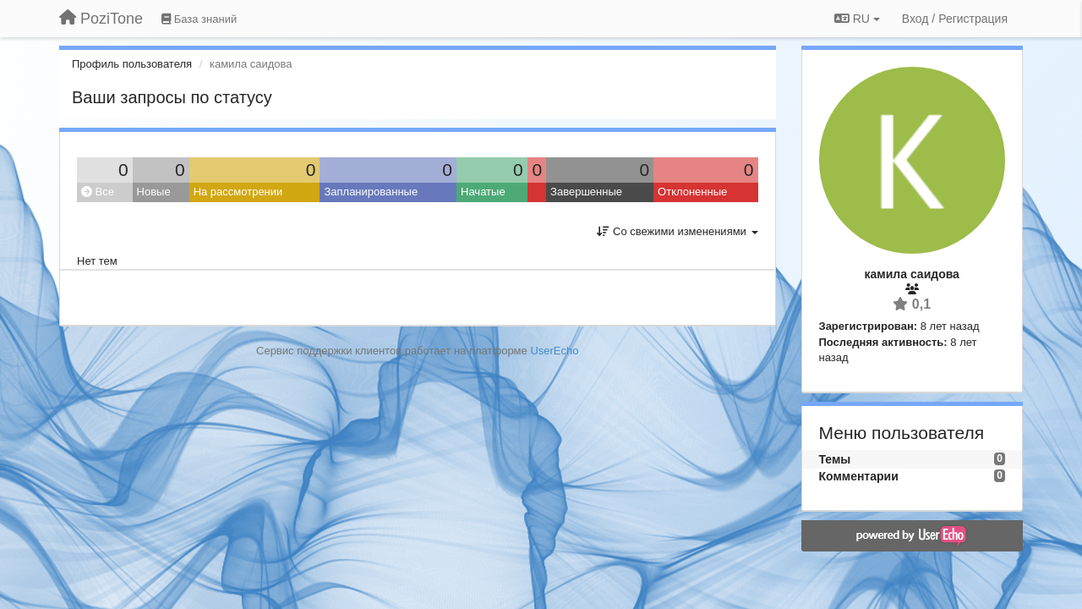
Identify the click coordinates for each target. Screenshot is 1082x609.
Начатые (483, 191)
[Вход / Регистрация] (954, 18)
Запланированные (371, 191)
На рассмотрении (238, 191)
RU (857, 18)
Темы (835, 459)
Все (97, 191)
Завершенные (586, 191)
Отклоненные (692, 191)
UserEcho (554, 350)
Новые (154, 191)
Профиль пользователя (132, 64)
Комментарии (859, 476)
